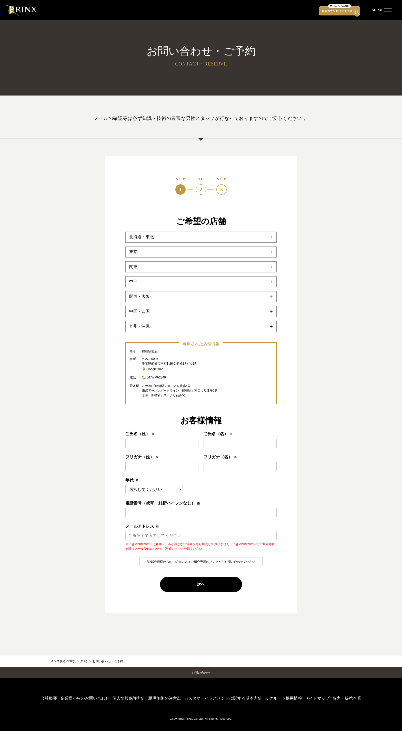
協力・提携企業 (347, 698)
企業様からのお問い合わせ (84, 698)
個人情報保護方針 (128, 698)
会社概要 (49, 698)
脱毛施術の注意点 (164, 698)
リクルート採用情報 (283, 698)
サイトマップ (317, 698)
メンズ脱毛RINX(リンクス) (68, 661)
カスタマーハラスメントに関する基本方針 (223, 698)
